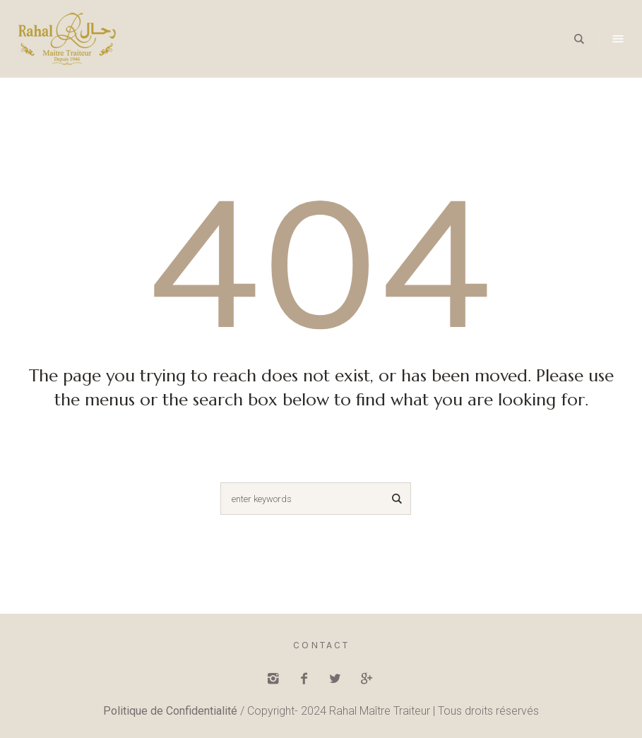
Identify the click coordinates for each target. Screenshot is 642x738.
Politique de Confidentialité (170, 711)
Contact (321, 645)
